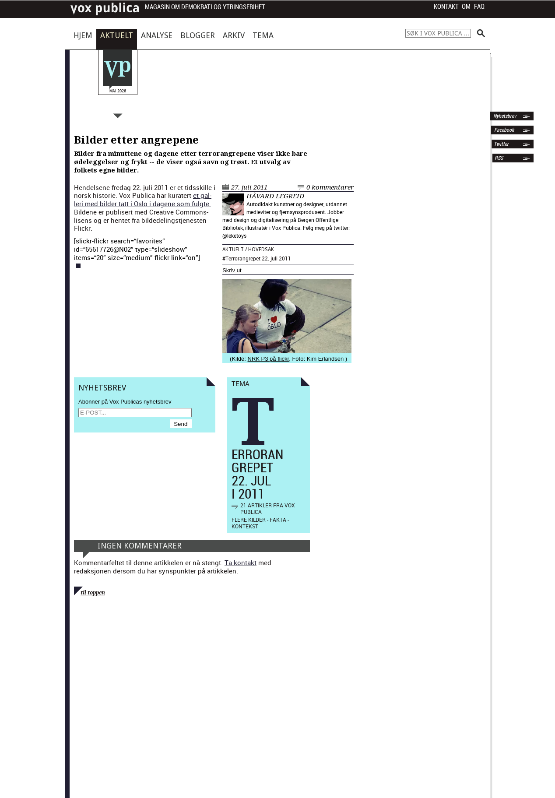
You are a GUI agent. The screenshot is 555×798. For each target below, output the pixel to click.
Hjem (83, 35)
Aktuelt (116, 35)
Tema (263, 35)
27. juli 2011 (249, 187)
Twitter (501, 144)
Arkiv (234, 35)
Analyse (156, 35)
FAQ (479, 7)
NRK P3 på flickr (268, 358)
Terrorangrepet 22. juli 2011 (258, 258)
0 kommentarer (330, 187)
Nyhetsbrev (504, 116)
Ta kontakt (240, 562)
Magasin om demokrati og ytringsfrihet (205, 7)
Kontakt (446, 7)
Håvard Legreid (275, 196)
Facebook (503, 130)
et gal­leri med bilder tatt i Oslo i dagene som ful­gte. (142, 199)
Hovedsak (261, 249)
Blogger (197, 35)
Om (466, 7)
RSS (499, 158)
